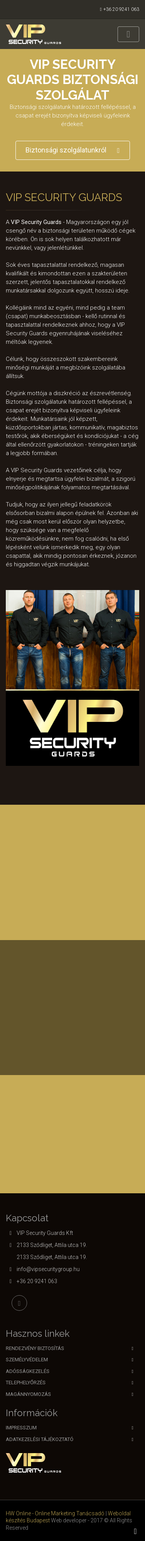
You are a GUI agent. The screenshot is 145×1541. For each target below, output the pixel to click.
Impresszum (21, 1428)
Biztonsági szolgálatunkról (73, 150)
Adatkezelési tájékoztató (39, 1439)
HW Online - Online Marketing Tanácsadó (55, 1513)
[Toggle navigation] (128, 34)
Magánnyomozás (28, 1394)
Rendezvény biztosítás (35, 1348)
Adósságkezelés (27, 1371)
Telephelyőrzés (26, 1382)
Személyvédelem (27, 1359)
